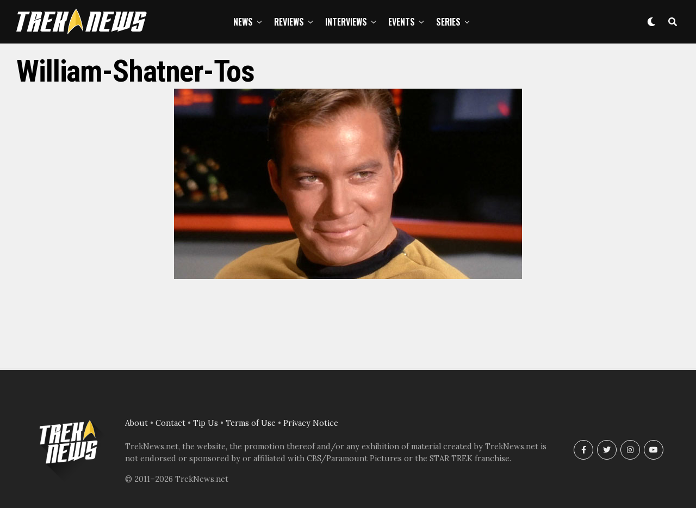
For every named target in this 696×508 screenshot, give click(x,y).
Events (401, 21)
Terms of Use (251, 423)
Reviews (289, 21)
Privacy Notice (310, 423)
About (136, 423)
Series (448, 21)
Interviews (346, 21)
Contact (170, 423)
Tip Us (205, 423)
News (243, 21)
